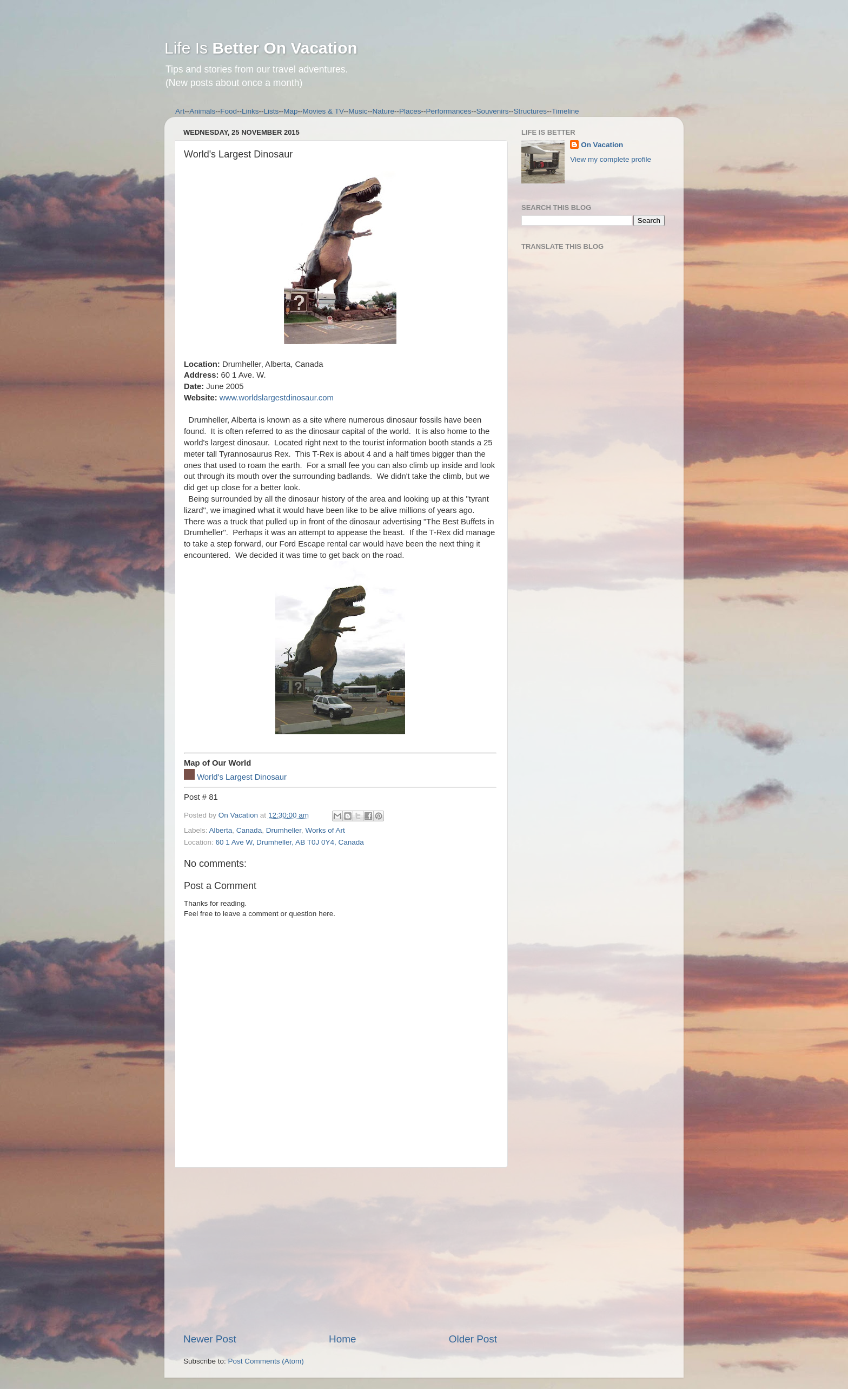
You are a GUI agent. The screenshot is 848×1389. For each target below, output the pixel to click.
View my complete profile (610, 159)
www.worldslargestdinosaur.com (277, 397)
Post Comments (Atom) (266, 1361)
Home (342, 1339)
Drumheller (283, 830)
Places (410, 111)
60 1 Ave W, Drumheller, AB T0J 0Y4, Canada (290, 842)
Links (250, 111)
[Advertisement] (340, 1250)
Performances (448, 111)
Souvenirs (492, 111)
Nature (383, 111)
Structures (530, 111)
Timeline (565, 111)
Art (179, 111)
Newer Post (209, 1339)
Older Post (473, 1339)
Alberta (221, 830)
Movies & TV (323, 111)
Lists (271, 111)
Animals (202, 111)
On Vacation (602, 145)
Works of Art (325, 830)
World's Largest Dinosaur (242, 777)
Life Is (260, 48)
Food (228, 111)
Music (357, 111)
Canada (249, 830)
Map (290, 111)
